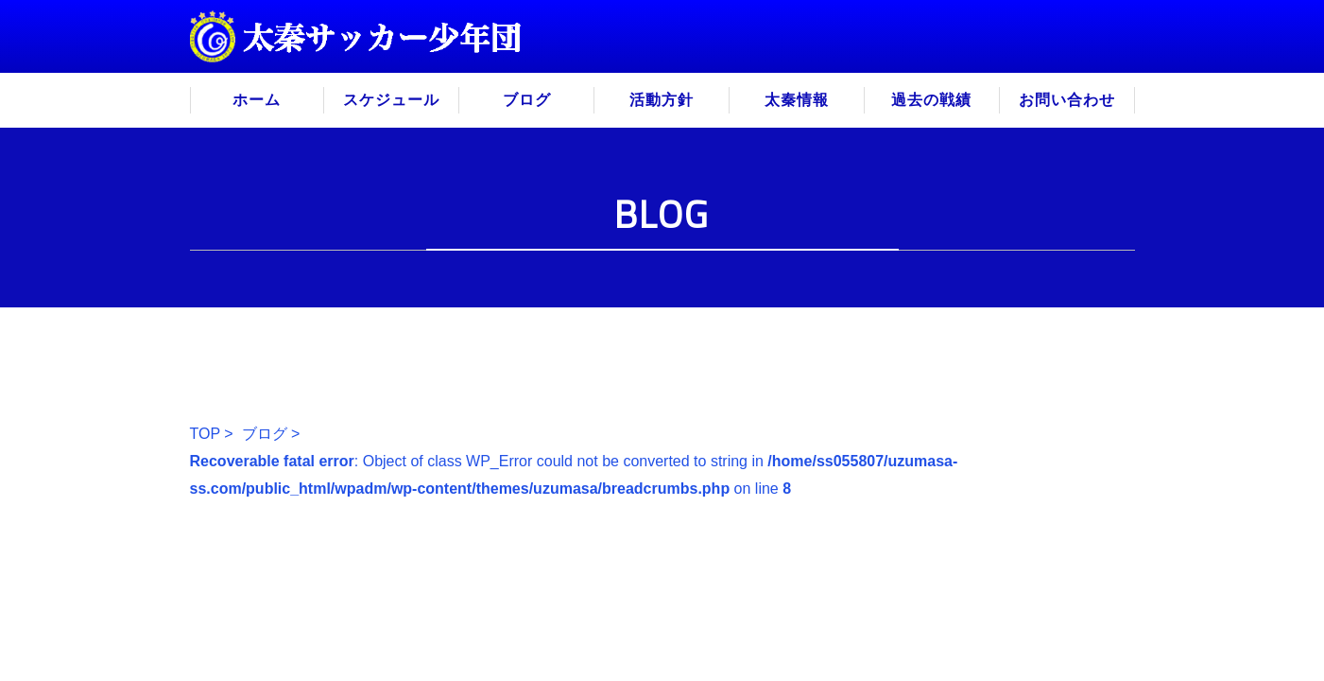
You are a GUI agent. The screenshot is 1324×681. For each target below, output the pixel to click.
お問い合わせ (1067, 100)
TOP (205, 434)
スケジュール (391, 100)
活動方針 (661, 100)
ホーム (256, 100)
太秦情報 (797, 100)
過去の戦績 (931, 100)
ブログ (527, 100)
